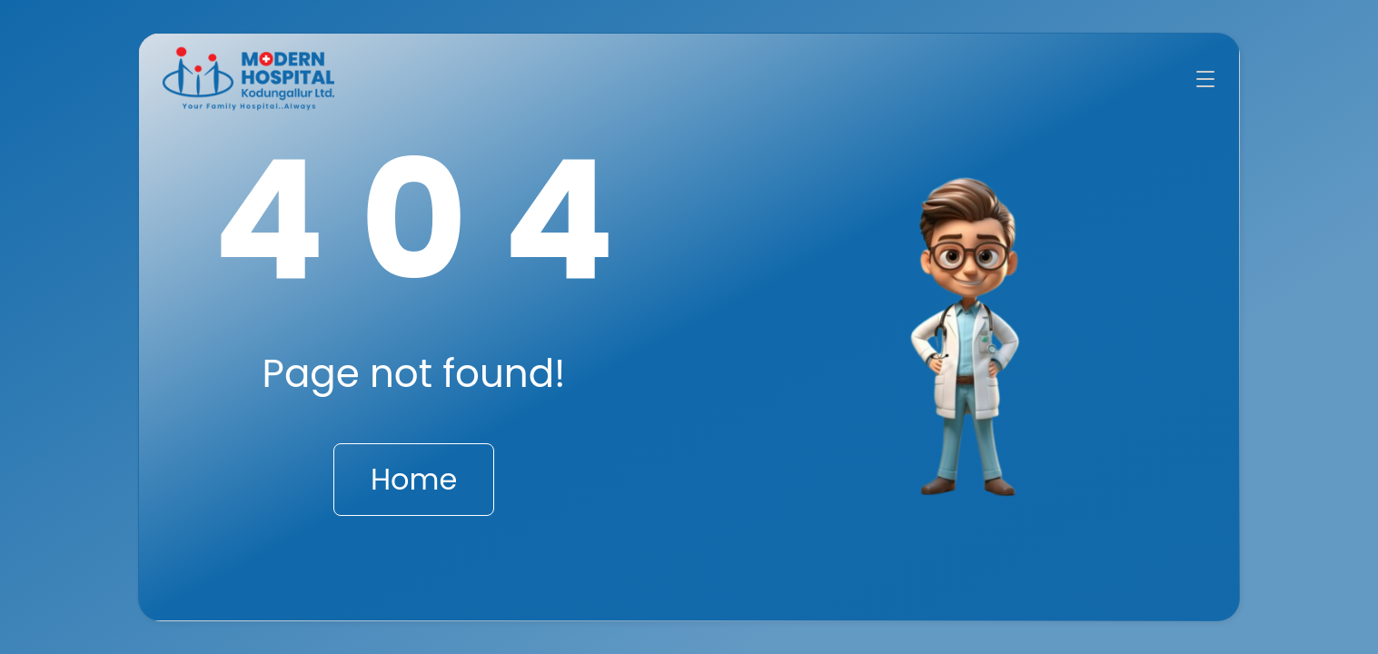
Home (414, 479)
